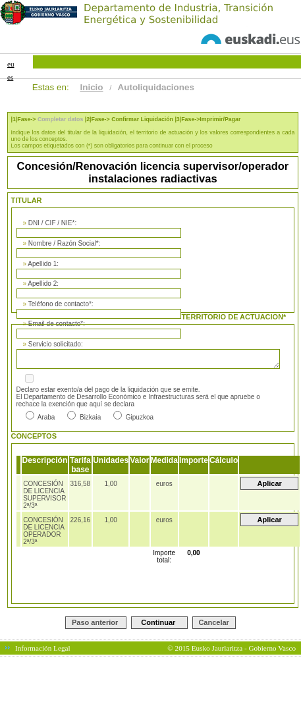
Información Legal (42, 648)
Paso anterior (95, 622)
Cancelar (213, 622)
